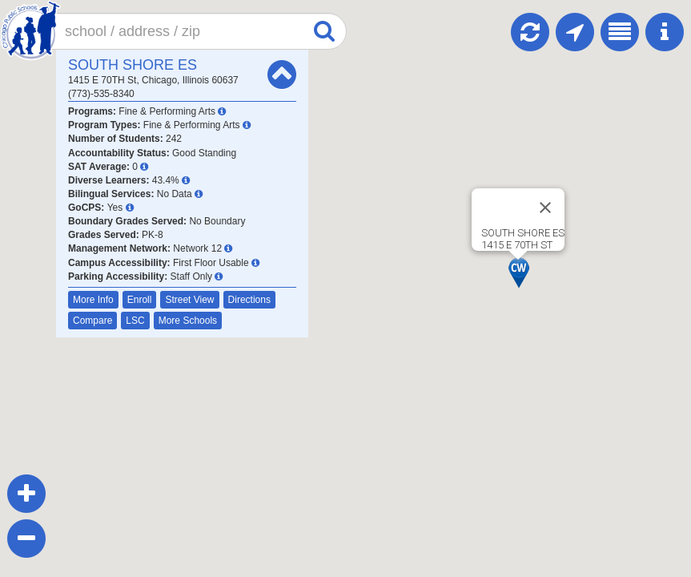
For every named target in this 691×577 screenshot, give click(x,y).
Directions (249, 299)
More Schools (188, 320)
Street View (189, 299)
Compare (92, 320)
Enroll (139, 299)
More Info (93, 299)
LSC (135, 320)
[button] (518, 272)
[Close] (545, 207)
